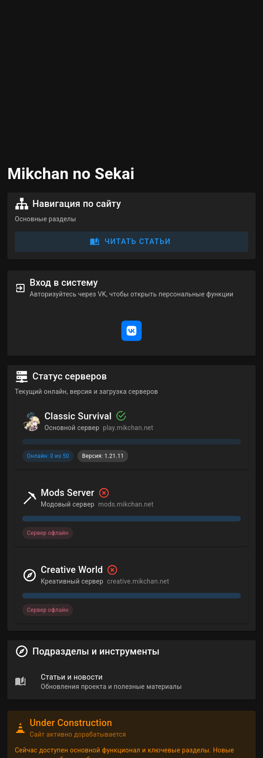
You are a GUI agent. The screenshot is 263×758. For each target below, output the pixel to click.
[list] (131, 681)
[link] (131, 681)
